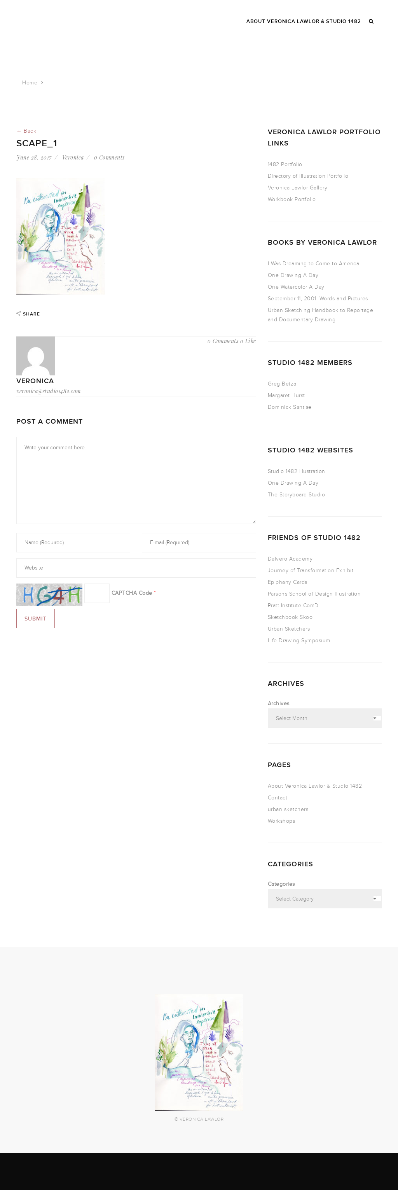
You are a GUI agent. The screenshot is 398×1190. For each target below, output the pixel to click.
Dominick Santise (290, 407)
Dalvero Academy (290, 559)
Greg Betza (282, 383)
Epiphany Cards (287, 582)
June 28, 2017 (34, 157)
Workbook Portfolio (292, 199)
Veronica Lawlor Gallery (298, 187)
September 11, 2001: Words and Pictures (318, 298)
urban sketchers (288, 809)
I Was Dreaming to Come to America (314, 263)
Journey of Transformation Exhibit (311, 570)
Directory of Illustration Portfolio (308, 176)
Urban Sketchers (289, 629)
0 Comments (109, 157)
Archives (279, 703)
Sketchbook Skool (291, 617)
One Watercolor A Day (296, 287)
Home (29, 82)
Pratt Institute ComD (293, 605)
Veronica (73, 157)
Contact (278, 797)
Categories (281, 884)
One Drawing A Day (293, 275)
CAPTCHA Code (132, 593)
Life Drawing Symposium (299, 640)
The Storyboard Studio (296, 494)
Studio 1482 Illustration (296, 471)
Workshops (281, 821)
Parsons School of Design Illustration (314, 594)
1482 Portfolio (285, 164)
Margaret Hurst (286, 395)
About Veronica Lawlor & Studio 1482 (315, 786)
